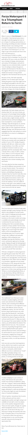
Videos (14, 11)
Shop (20, 11)
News (11, 8)
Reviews (18, 8)
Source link (5, 431)
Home (4, 8)
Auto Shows (5, 11)
